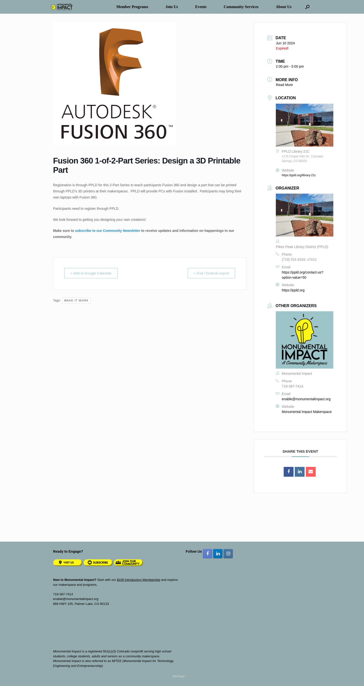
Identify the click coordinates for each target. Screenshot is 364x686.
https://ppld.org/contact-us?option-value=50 (302, 274)
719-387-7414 (292, 386)
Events (201, 7)
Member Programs (132, 7)
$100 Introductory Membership (138, 580)
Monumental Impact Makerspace (307, 412)
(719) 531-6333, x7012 (299, 260)
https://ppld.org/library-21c (299, 175)
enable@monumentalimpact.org (306, 399)
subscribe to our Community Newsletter (107, 231)
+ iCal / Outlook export (210, 273)
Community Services (241, 7)
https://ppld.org (293, 290)
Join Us (171, 7)
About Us (284, 7)
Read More (284, 85)
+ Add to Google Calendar (92, 273)
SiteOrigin (178, 676)
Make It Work (76, 300)
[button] (307, 7)
